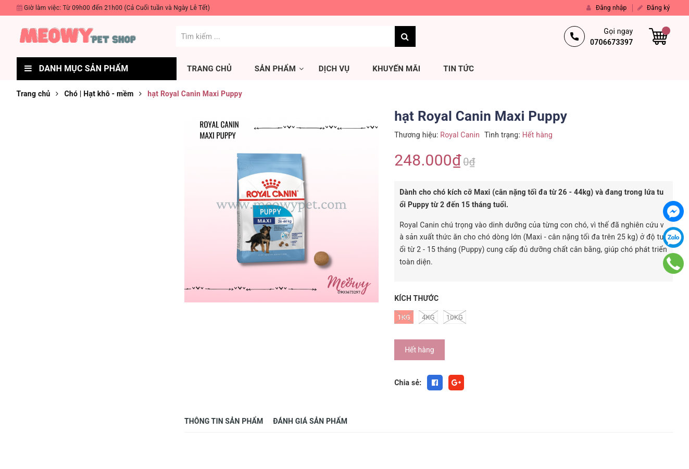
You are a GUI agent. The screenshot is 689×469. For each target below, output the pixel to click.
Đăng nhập (606, 7)
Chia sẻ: (407, 382)
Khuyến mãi (396, 68)
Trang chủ (209, 68)
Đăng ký (653, 7)
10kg (454, 317)
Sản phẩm (275, 68)
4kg (428, 317)
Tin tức (458, 68)
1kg (404, 317)
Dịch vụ (334, 68)
